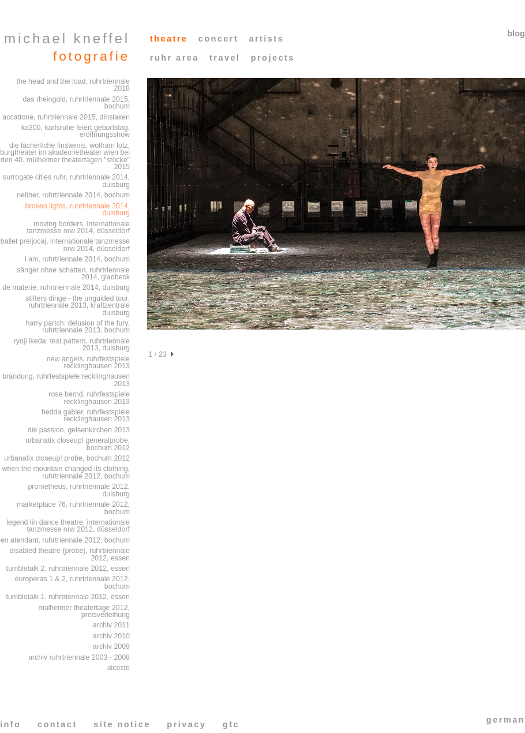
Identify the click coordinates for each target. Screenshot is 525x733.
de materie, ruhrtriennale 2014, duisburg (66, 287)
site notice (122, 724)
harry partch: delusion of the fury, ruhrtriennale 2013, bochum (78, 327)
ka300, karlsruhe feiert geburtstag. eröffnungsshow (75, 131)
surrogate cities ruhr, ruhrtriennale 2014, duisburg (66, 181)
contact (57, 724)
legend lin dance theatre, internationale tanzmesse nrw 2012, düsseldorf (68, 526)
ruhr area (174, 57)
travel (224, 57)
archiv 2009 (111, 646)
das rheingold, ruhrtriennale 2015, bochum (76, 103)
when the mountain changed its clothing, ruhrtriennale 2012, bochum (66, 472)
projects (273, 57)
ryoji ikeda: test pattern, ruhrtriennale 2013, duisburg (72, 345)
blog (516, 33)
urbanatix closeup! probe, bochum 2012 (67, 458)
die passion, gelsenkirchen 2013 (79, 430)
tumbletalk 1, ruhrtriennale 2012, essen (68, 596)
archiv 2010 (111, 636)
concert (218, 38)
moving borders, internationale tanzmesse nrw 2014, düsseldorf (78, 227)
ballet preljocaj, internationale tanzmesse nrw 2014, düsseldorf (65, 245)
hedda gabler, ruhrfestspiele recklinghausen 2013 (86, 416)
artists (266, 38)
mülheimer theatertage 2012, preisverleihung (84, 611)
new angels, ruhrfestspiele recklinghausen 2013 (88, 363)
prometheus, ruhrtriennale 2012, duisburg (79, 490)
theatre (169, 38)
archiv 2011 (111, 625)
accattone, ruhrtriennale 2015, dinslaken (66, 117)
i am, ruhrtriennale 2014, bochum (77, 259)
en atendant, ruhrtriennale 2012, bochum (65, 540)
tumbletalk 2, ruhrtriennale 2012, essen (68, 568)
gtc (231, 724)
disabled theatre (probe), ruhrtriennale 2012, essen (70, 554)
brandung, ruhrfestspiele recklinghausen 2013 (66, 380)
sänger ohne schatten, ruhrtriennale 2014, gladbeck (73, 274)
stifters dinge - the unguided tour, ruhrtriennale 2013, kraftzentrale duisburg (77, 305)
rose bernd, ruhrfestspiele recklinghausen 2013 (89, 398)
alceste (118, 667)
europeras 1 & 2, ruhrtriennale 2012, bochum (72, 582)
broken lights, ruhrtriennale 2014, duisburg (77, 210)
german (505, 719)
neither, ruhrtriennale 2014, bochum (73, 195)
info (10, 724)
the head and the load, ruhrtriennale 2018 (73, 85)
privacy (186, 724)
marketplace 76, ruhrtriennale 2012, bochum (73, 508)
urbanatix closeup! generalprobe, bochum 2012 (77, 444)
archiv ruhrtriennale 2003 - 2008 (79, 657)
